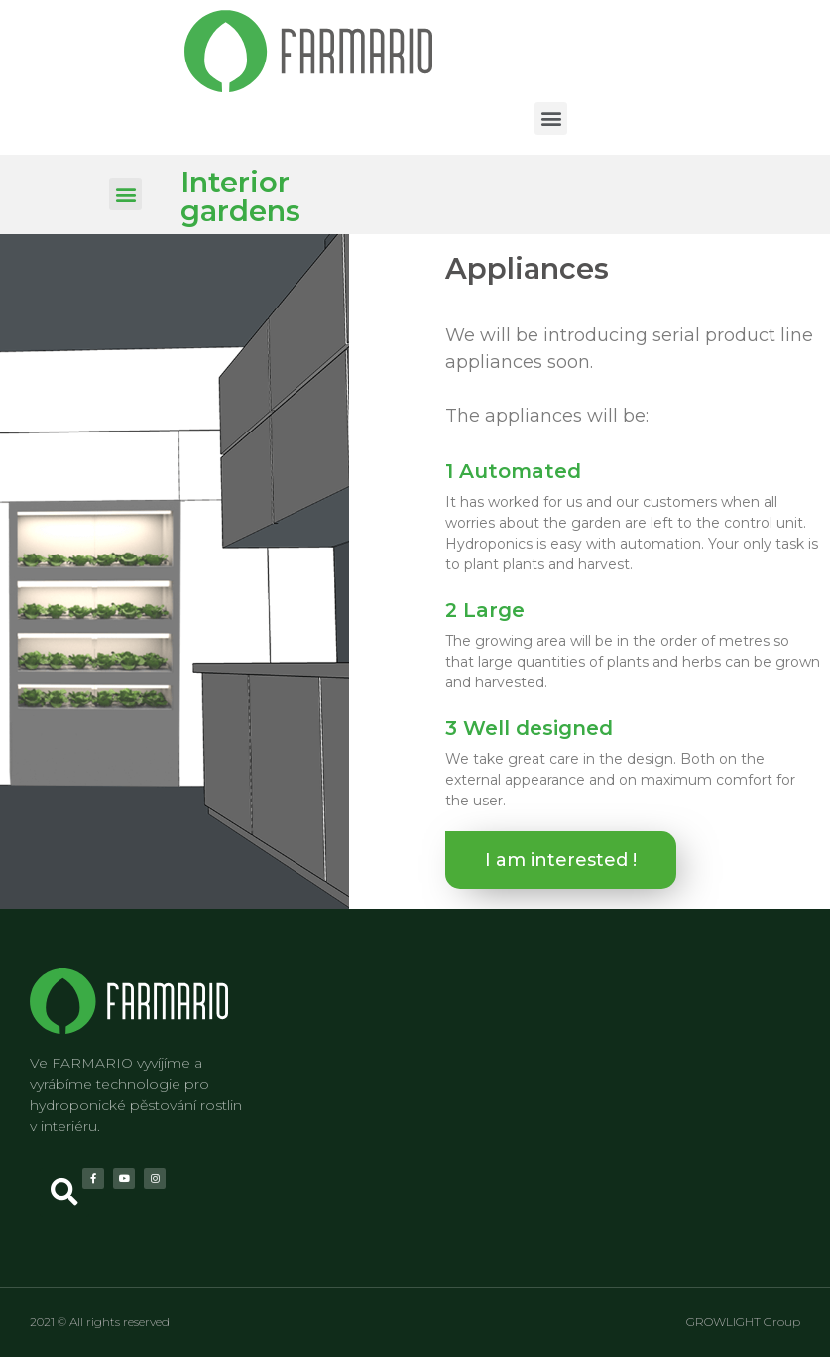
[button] (550, 118)
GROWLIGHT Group (743, 1321)
